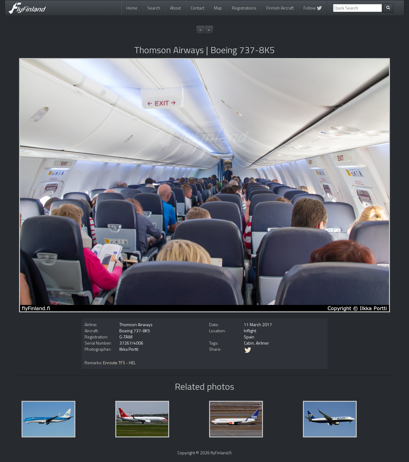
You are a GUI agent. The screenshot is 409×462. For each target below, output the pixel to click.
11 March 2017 (258, 324)
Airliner (262, 343)
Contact (197, 8)
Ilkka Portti (128, 349)
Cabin (249, 343)
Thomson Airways (136, 324)
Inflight (250, 330)
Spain (249, 337)
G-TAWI (126, 337)
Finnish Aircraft (280, 8)
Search (153, 8)
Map (218, 8)
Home (131, 8)
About (175, 8)
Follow (313, 8)
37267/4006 (131, 343)
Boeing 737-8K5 (134, 330)
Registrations (244, 8)
